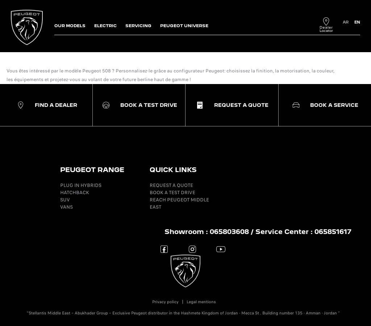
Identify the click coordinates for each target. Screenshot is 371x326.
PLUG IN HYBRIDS (80, 185)
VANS (66, 207)
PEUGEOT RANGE (92, 170)
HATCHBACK (74, 192)
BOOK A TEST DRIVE (172, 192)
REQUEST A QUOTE (171, 185)
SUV (65, 199)
